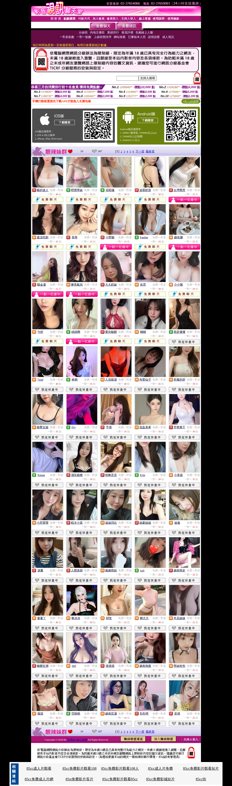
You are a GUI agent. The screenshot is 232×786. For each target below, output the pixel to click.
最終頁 (150, 151)
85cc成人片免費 (160, 768)
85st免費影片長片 (80, 779)
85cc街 (201, 779)
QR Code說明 (191, 101)
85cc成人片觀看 (39, 768)
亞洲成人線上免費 (77, 739)
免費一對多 (56, 190)
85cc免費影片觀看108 (80, 768)
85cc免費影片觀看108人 (120, 768)
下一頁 (139, 151)
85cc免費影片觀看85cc (120, 779)
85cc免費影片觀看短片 (201, 768)
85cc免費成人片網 (39, 779)
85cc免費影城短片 (160, 779)
